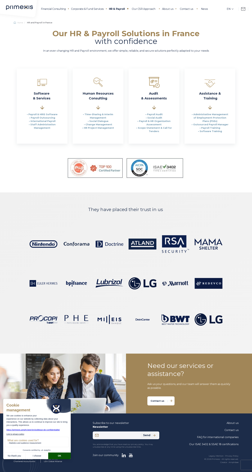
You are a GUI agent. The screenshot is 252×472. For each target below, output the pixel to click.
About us (167, 8)
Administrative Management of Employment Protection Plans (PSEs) (210, 118)
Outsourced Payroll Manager (210, 124)
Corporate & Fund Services (87, 8)
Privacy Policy (232, 456)
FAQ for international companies (218, 437)
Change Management (99, 124)
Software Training (211, 131)
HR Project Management (99, 127)
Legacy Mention (216, 456)
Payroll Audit (155, 114)
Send (149, 435)
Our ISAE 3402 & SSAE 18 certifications (214, 444)
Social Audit (154, 117)
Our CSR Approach (143, 8)
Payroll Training (210, 127)
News (204, 8)
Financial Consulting (53, 8)
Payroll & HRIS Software (43, 114)
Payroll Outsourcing (43, 117)
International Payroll (43, 121)
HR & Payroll (117, 8)
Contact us (186, 8)
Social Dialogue (98, 121)
